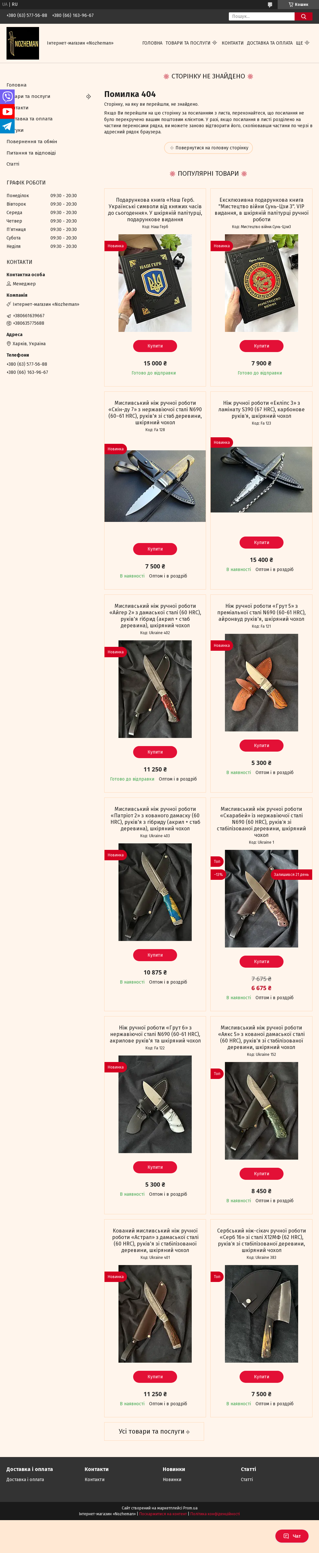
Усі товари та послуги (152, 1431)
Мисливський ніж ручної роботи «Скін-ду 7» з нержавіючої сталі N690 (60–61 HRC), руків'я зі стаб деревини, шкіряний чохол (155, 413)
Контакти (233, 43)
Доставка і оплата (25, 1479)
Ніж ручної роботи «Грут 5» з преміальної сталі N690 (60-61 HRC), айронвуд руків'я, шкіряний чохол (261, 612)
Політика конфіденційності (215, 1514)
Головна (152, 43)
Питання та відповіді (31, 153)
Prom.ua (190, 1508)
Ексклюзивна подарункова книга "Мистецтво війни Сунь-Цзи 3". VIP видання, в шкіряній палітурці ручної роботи (262, 210)
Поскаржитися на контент (163, 1514)
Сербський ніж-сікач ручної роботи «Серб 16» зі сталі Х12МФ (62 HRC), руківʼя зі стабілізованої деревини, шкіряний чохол (261, 1240)
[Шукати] (303, 16)
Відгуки (15, 130)
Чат (292, 1536)
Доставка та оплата (270, 43)
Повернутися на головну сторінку (211, 148)
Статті (13, 164)
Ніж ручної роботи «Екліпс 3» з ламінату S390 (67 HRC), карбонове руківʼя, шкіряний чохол (261, 409)
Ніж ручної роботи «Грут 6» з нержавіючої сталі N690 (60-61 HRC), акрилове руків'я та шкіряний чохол (155, 1034)
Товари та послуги (188, 43)
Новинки (172, 1479)
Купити (155, 346)
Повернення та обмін (32, 141)
